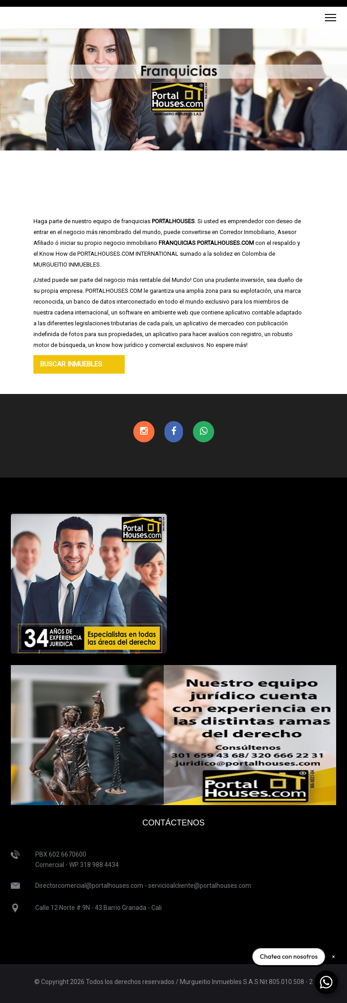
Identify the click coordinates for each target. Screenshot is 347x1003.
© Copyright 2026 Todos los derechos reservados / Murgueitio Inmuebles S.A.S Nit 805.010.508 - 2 (173, 981)
